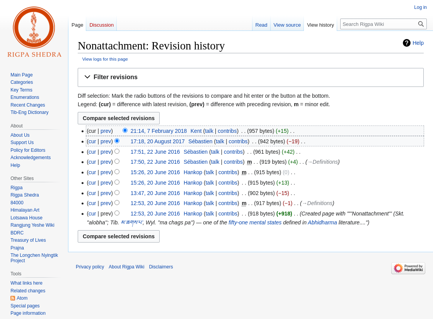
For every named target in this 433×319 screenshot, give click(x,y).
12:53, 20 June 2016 (155, 203)
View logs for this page (105, 58)
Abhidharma (322, 222)
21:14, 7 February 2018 (159, 131)
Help (418, 43)
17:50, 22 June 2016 (155, 162)
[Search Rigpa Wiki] (383, 24)
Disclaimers (161, 267)
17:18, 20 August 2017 (158, 141)
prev (106, 131)
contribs (227, 131)
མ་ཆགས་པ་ (132, 222)
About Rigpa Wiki (126, 267)
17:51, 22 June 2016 (155, 152)
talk (209, 131)
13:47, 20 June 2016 (155, 193)
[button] (250, 77)
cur (92, 141)
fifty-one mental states (254, 222)
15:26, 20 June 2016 (155, 172)
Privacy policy (90, 267)
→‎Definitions (322, 162)
